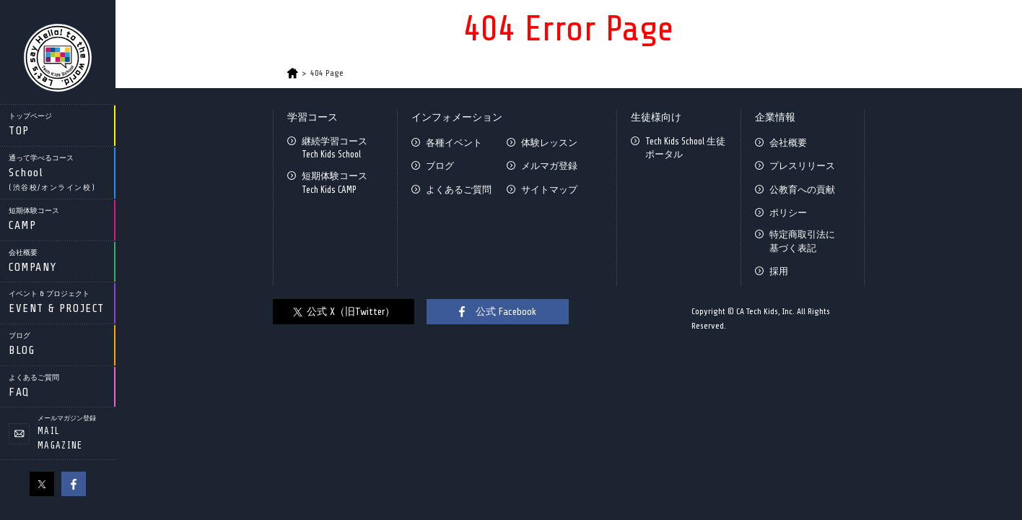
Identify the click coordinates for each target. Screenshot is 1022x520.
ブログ (440, 165)
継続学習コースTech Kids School (334, 148)
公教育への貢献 (802, 189)
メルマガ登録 (549, 165)
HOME (292, 73)
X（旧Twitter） (42, 484)
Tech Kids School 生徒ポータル (685, 148)
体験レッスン (549, 142)
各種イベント (454, 142)
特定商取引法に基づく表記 (802, 241)
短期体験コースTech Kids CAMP (334, 182)
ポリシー (788, 212)
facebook (73, 484)
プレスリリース (802, 165)
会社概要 (788, 142)
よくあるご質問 (459, 189)
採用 (778, 271)
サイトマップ (549, 189)
